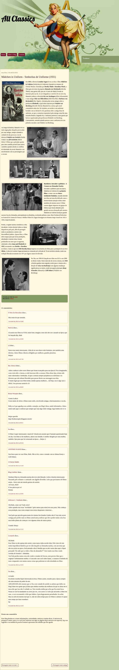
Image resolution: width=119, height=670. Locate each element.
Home (3, 55)
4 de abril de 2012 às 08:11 (15, 422)
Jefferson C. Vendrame (15, 500)
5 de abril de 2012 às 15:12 (15, 529)
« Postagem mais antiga (59, 665)
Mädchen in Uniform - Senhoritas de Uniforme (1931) (28, 76)
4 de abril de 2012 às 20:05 (15, 493)
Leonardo (11, 536)
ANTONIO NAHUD (15, 449)
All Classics (18, 18)
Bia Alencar (12, 366)
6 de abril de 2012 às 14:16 (15, 605)
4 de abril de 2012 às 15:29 (15, 465)
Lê (9, 345)
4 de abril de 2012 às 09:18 (15, 443)
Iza (9, 429)
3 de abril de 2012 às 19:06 (15, 321)
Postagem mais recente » (10, 665)
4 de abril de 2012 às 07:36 (15, 359)
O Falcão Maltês (13, 462)
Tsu (9, 571)
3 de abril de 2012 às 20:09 (15, 339)
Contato (21, 55)
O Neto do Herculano (15, 313)
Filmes (12, 298)
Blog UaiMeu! (12, 472)
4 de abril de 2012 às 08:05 (15, 387)
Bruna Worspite (13, 393)
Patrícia (10, 328)
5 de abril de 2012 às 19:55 (15, 565)
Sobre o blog (12, 55)
